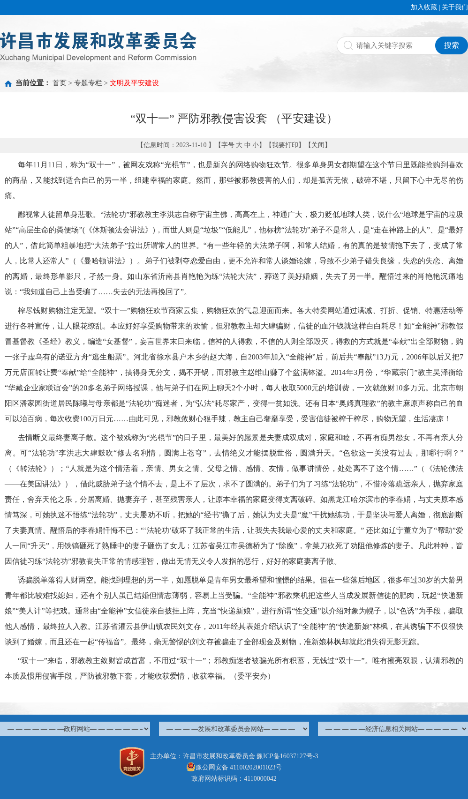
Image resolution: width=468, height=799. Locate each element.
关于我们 (455, 7)
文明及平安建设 (134, 83)
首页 (60, 83)
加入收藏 (424, 7)
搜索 (451, 45)
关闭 (318, 145)
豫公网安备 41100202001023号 (234, 767)
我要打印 (285, 145)
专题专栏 (88, 83)
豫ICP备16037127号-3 (287, 756)
